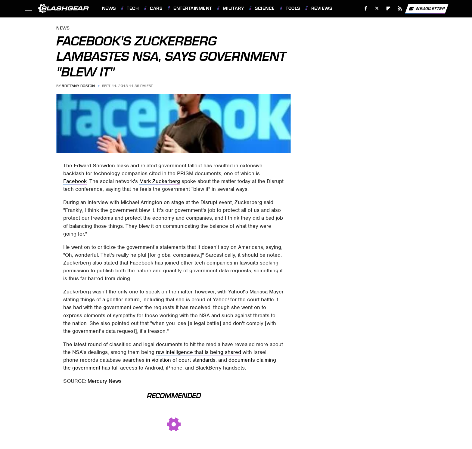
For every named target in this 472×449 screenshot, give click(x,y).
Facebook (75, 181)
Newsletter (427, 8)
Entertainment (192, 8)
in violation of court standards (181, 360)
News (109, 8)
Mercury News (105, 381)
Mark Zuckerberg (159, 181)
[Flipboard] (388, 8)
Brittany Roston (78, 86)
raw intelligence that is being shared (198, 352)
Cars (156, 8)
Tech (133, 8)
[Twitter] (377, 8)
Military (233, 8)
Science (265, 8)
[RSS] (399, 8)
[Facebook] (365, 8)
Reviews (321, 8)
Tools (293, 8)
